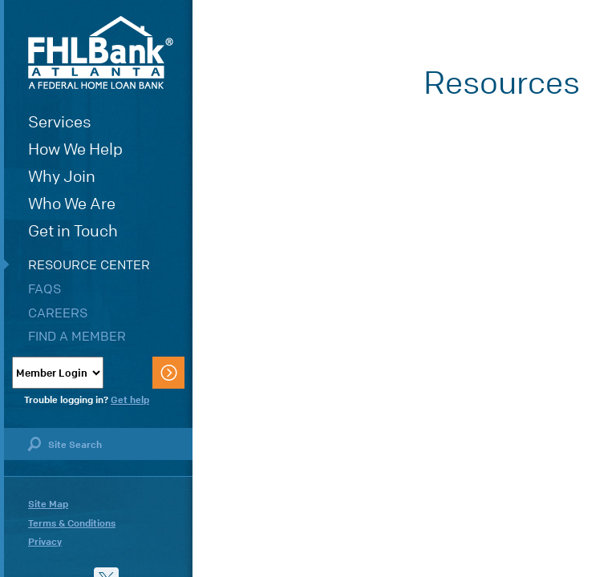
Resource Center (89, 264)
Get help (130, 399)
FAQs (44, 288)
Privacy (45, 541)
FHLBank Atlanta (100, 52)
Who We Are (72, 204)
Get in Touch (73, 231)
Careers (57, 313)
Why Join (61, 177)
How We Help (75, 149)
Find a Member (77, 336)
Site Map (48, 504)
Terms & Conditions (72, 523)
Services (59, 122)
